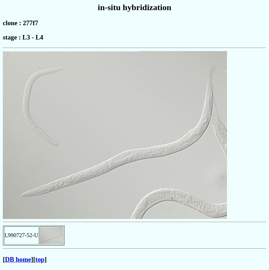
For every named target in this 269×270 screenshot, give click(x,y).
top (39, 259)
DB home (18, 259)
